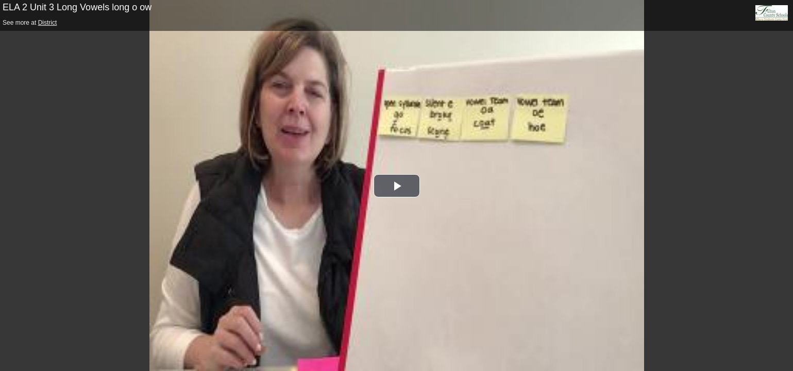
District (47, 22)
